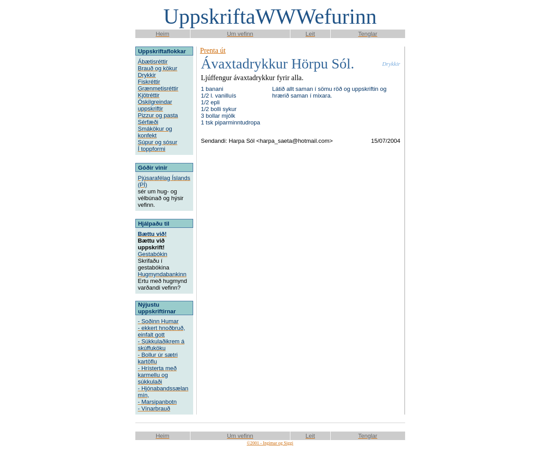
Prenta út (212, 50)
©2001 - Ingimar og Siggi (270, 442)
